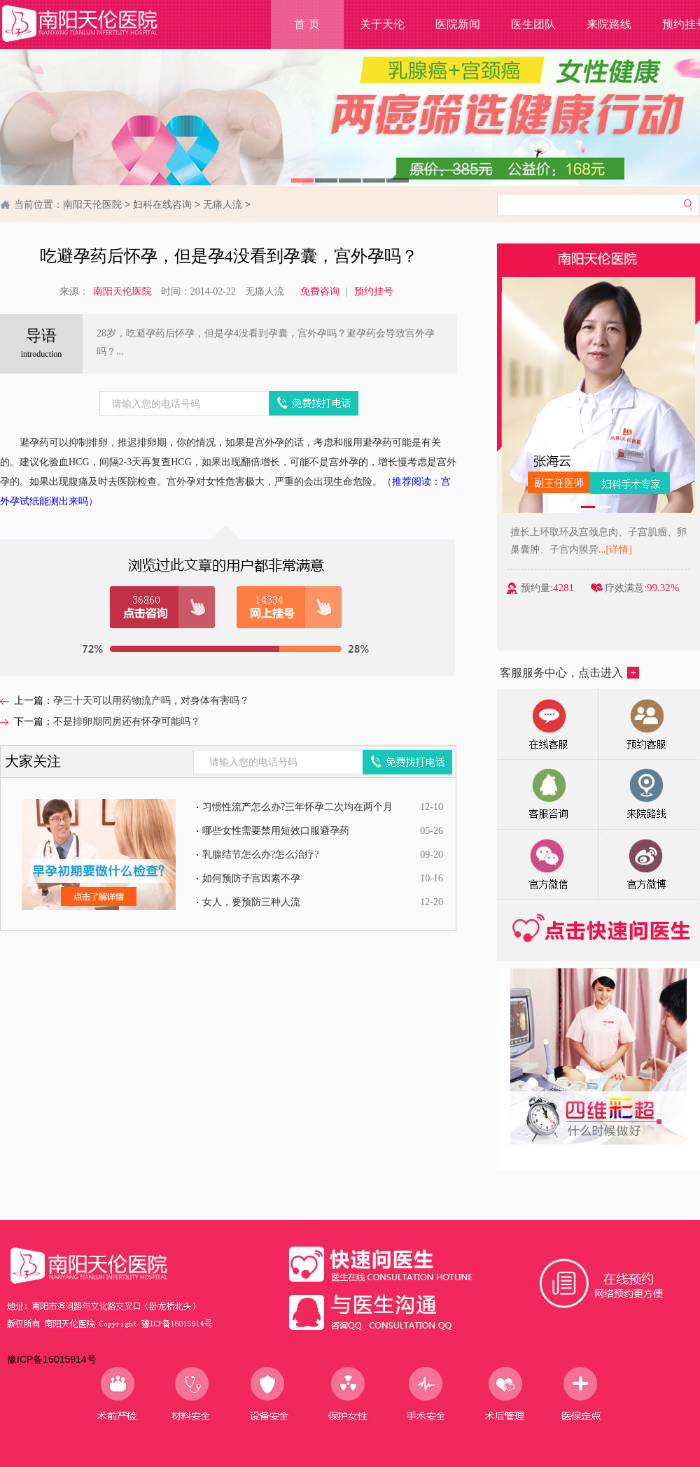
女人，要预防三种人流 (251, 902)
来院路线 (609, 24)
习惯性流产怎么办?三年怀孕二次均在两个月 (297, 807)
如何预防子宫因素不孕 (251, 878)
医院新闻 (457, 24)
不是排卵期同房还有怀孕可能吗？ (126, 721)
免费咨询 (320, 291)
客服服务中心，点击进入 (569, 673)
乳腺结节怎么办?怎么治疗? (260, 854)
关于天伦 (382, 24)
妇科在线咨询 (162, 204)
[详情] (621, 549)
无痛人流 (222, 204)
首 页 (306, 24)
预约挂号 (373, 291)
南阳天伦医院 (92, 204)
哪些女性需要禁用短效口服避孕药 (275, 830)
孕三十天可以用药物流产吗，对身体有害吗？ (151, 700)
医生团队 (533, 24)
